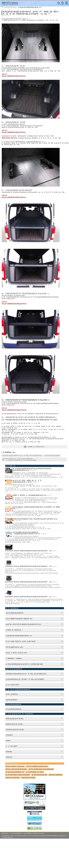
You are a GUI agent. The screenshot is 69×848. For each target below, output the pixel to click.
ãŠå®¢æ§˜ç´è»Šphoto (14, 658)
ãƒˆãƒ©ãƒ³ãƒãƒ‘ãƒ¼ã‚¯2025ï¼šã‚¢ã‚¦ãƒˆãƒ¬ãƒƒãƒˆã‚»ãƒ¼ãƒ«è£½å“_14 (28, 550)
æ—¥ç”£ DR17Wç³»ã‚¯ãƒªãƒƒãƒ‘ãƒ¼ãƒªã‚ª (18, 774)
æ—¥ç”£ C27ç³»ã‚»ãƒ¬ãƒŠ (39, 774)
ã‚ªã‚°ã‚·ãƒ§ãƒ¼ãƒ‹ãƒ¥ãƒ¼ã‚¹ (15, 613)
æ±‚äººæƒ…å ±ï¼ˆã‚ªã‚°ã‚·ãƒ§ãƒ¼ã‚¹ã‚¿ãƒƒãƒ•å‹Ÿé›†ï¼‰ (23, 624)
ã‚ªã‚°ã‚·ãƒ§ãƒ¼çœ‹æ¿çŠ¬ (14, 647)
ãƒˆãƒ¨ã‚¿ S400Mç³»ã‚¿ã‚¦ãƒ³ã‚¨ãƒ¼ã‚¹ (37, 766)
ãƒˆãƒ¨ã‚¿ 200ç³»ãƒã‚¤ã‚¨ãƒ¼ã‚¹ (15, 766)
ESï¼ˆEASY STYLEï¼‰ (28, 777)
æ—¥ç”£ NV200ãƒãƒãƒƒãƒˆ (35, 772)
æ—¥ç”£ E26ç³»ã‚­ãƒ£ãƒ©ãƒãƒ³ (15, 772)
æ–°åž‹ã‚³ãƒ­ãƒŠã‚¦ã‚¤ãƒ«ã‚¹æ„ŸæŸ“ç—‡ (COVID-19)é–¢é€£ (24, 664)
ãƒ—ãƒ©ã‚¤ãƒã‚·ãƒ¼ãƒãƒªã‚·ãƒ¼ (33, 833)
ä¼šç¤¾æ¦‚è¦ (6, 833)
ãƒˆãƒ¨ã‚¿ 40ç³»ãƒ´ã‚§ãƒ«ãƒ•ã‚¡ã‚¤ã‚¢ (16, 769)
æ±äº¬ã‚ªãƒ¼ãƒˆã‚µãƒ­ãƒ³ (52, 455)
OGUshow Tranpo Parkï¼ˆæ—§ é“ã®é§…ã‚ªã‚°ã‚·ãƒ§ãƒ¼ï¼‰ (22, 455)
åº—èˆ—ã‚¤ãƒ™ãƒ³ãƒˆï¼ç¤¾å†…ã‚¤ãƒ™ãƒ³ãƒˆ (21, 641)
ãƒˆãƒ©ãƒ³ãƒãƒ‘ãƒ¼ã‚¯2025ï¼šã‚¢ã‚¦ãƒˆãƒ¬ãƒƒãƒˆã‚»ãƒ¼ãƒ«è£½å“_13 (28, 566)
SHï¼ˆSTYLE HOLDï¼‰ (13, 777)
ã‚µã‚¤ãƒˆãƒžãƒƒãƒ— (16, 833)
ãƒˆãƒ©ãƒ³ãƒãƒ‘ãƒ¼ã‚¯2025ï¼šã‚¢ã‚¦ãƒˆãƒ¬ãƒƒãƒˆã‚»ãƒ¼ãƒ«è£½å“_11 (28, 596)
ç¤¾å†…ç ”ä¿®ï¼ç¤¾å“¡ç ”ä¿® (16, 652)
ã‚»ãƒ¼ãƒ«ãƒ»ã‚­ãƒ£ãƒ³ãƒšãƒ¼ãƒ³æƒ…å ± (29, 7)
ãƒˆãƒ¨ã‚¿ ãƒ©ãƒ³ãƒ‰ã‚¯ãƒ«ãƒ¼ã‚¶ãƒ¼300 (41, 769)
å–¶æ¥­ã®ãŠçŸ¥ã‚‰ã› (14, 630)
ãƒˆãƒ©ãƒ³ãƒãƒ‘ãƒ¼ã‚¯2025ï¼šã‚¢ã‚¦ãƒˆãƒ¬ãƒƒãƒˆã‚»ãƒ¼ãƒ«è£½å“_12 (28, 582)
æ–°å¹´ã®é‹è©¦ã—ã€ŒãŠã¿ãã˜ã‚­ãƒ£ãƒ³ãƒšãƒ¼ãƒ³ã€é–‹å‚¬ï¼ (27, 481)
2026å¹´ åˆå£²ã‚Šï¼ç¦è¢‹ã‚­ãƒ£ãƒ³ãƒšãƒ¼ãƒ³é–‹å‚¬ (29, 495)
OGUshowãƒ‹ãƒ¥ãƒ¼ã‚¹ (11, 7)
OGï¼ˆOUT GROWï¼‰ (55, 774)
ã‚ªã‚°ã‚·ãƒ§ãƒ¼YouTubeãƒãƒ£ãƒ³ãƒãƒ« (19, 618)
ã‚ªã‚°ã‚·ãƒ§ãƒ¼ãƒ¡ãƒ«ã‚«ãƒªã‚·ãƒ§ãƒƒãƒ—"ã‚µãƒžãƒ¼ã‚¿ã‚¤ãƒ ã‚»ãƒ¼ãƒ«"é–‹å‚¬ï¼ (27, 532)
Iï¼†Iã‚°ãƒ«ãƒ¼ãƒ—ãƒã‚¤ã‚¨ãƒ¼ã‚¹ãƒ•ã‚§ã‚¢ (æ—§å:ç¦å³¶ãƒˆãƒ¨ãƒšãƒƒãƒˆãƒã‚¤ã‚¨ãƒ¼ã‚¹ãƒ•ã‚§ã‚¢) (19, 459)
